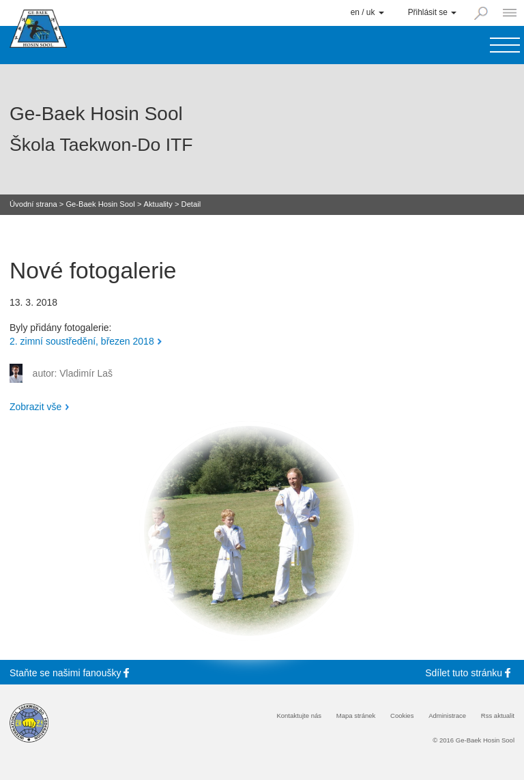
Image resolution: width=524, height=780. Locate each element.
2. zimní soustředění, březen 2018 (82, 341)
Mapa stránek (356, 715)
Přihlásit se (432, 12)
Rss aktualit (497, 715)
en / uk (367, 12)
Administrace (447, 715)
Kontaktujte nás (298, 715)
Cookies (401, 715)
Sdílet (469, 672)
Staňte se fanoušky (71, 672)
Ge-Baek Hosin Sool (100, 204)
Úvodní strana (33, 204)
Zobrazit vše (35, 406)
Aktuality (158, 204)
